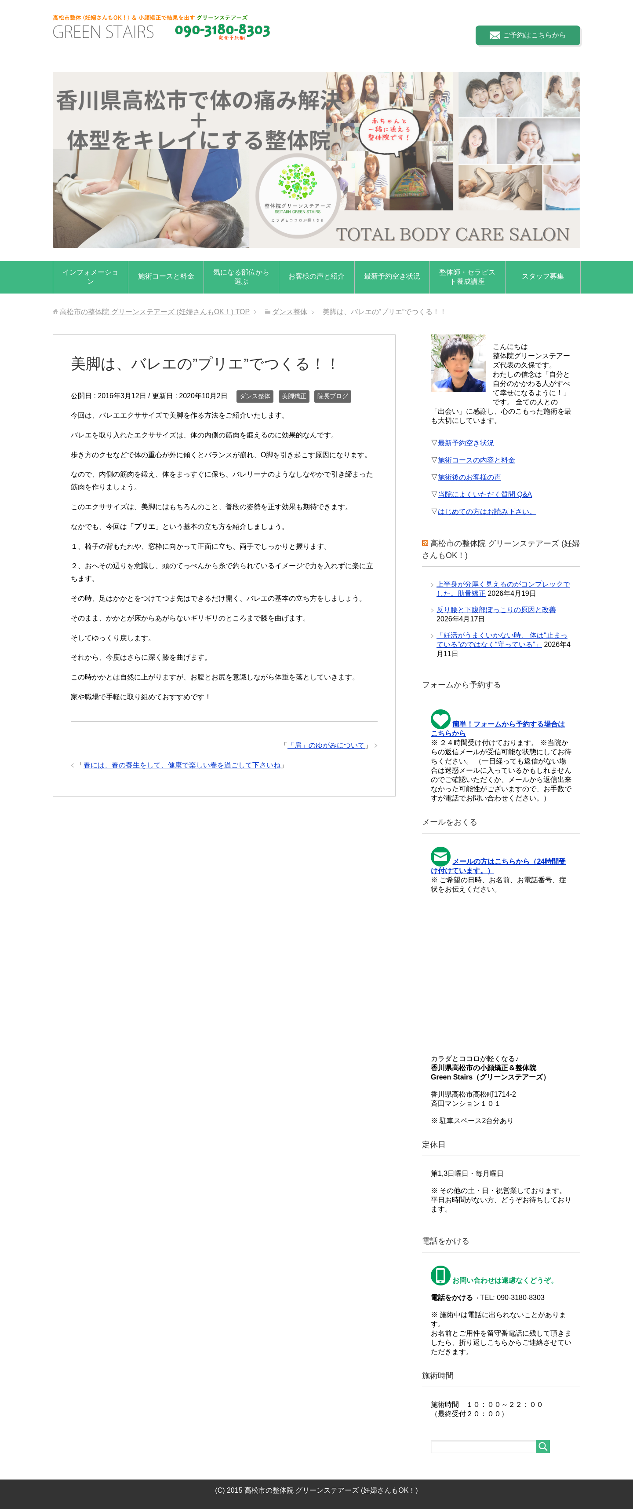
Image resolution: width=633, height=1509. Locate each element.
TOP (155, 312)
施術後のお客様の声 (469, 477)
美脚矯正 (294, 396)
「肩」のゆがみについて (326, 745)
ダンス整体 (255, 396)
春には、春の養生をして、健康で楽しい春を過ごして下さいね (182, 765)
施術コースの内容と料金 (476, 460)
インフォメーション (90, 276)
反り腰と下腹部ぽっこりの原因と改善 (496, 609)
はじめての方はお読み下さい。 (487, 511)
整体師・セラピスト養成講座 (467, 276)
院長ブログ (332, 396)
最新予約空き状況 (392, 276)
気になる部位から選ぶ (241, 276)
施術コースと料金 (166, 276)
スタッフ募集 (543, 276)
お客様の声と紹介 (316, 276)
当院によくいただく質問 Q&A (485, 494)
